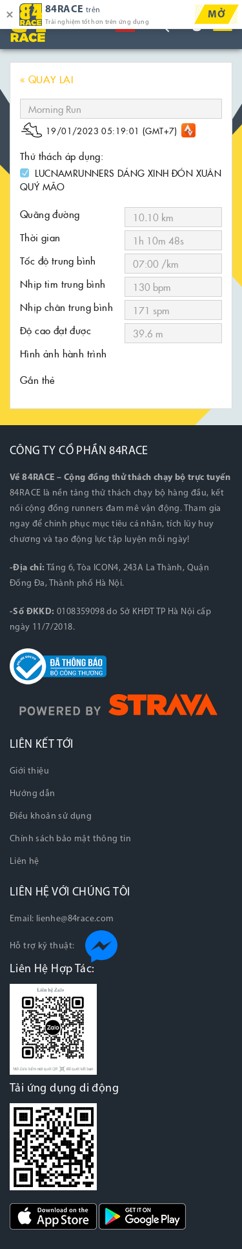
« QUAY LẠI (46, 79)
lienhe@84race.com (75, 919)
